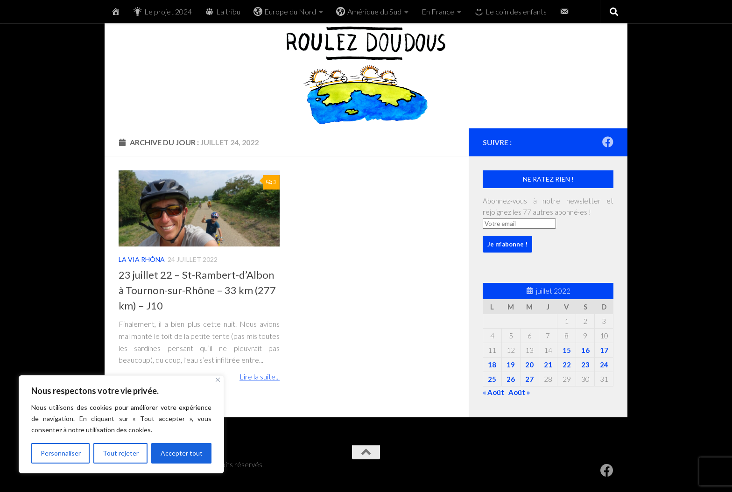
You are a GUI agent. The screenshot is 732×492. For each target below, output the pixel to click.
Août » (519, 392)
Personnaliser (61, 453)
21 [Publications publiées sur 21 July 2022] (548, 364)
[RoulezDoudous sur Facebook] (607, 142)
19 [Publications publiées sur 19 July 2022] (511, 364)
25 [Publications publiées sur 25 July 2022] (492, 379)
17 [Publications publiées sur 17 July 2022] (604, 350)
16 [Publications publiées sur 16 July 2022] (585, 350)
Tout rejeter (121, 453)
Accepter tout (182, 453)
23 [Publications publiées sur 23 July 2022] (585, 364)
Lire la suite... (259, 376)
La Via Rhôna (142, 259)
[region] (121, 424)
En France (438, 11)
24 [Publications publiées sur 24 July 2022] (604, 364)
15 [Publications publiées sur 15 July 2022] (567, 350)
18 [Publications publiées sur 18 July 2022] (492, 364)
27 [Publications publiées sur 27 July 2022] (529, 379)
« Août (493, 392)
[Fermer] (218, 380)
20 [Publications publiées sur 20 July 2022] (529, 364)
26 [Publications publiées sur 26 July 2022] (511, 379)
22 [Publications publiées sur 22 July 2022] (567, 364)
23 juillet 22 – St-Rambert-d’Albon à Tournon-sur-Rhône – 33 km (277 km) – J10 (197, 290)
